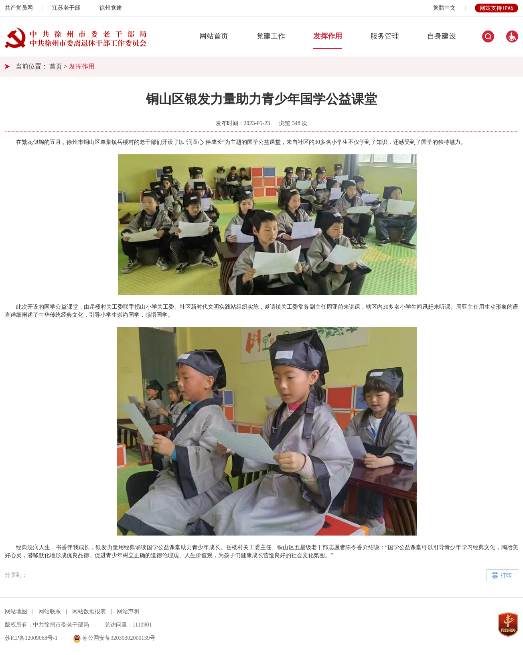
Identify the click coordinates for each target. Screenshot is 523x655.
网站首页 (213, 36)
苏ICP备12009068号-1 (31, 638)
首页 (55, 66)
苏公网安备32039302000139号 (114, 638)
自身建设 (441, 36)
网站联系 (50, 612)
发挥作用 (327, 36)
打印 (506, 575)
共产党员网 (19, 8)
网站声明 (128, 612)
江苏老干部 (66, 8)
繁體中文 (444, 8)
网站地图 (16, 612)
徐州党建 (110, 8)
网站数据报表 (89, 612)
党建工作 (270, 36)
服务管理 (384, 36)
